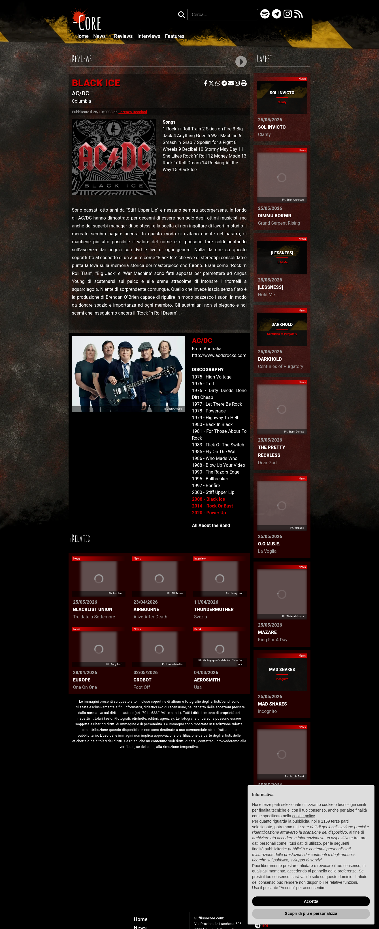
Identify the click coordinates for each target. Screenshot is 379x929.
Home (82, 36)
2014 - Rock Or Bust (212, 506)
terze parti (340, 821)
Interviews (149, 36)
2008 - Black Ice (208, 499)
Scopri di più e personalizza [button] (311, 913)
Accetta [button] (311, 901)
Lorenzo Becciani (132, 112)
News (100, 36)
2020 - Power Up (209, 512)
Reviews (122, 36)
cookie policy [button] (303, 816)
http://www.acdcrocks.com (219, 355)
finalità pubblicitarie (269, 849)
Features (174, 36)
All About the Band (211, 525)
